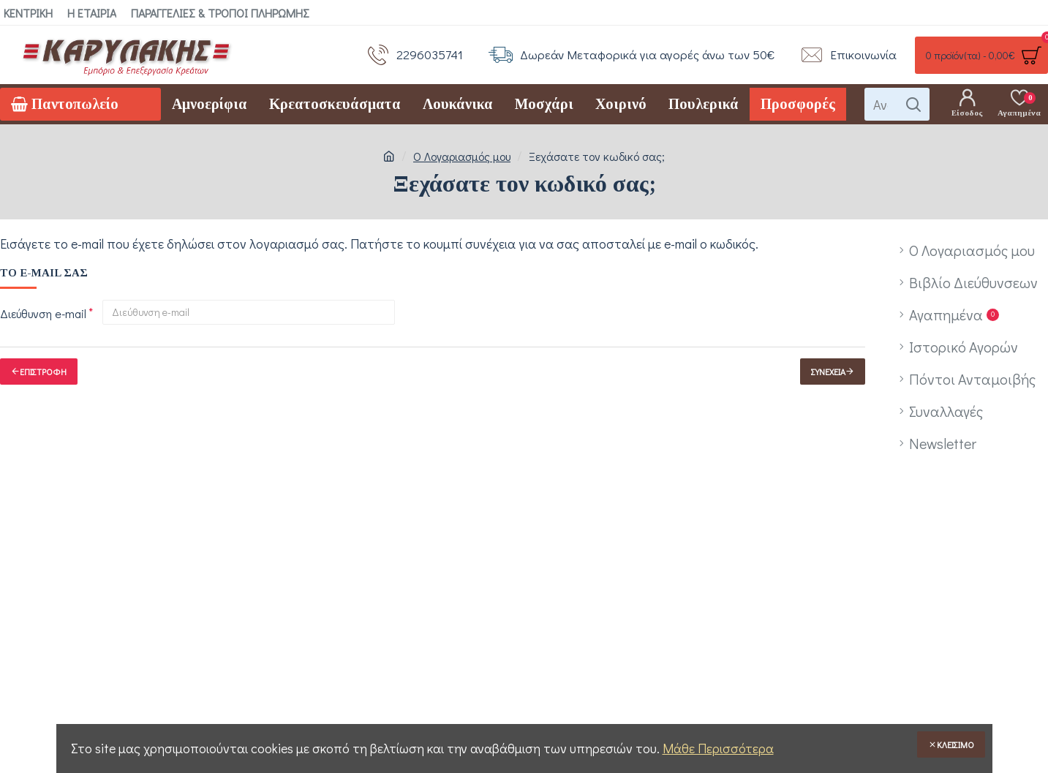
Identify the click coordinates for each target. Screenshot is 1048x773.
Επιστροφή (43, 371)
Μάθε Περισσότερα (718, 748)
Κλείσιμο (955, 744)
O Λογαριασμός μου (461, 156)
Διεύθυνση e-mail (43, 313)
